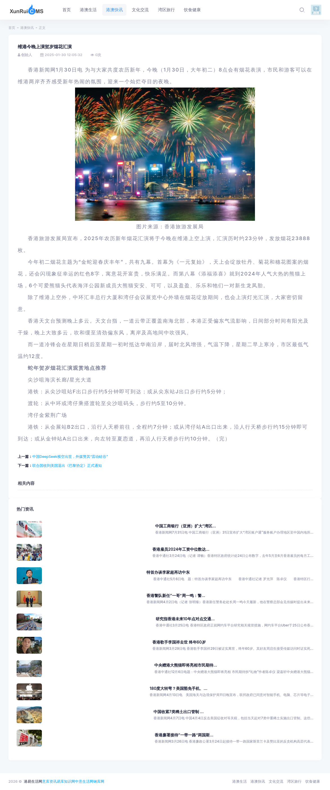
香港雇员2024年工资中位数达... (180, 549)
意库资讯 (49, 781)
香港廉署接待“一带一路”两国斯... (184, 734)
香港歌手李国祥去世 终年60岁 (179, 642)
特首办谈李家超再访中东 (168, 572)
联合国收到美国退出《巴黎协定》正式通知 (67, 465)
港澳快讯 (27, 28)
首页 (11, 28)
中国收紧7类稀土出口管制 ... (178, 711)
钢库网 (98, 781)
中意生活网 (84, 781)
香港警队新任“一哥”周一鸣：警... (175, 595)
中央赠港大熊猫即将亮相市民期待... (185, 665)
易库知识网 (66, 781)
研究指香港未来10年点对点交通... (185, 618)
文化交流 (276, 781)
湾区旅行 (294, 781)
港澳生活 (239, 781)
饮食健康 (312, 781)
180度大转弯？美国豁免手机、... (178, 688)
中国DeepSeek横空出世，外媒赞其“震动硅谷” (70, 456)
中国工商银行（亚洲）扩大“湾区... (185, 525)
